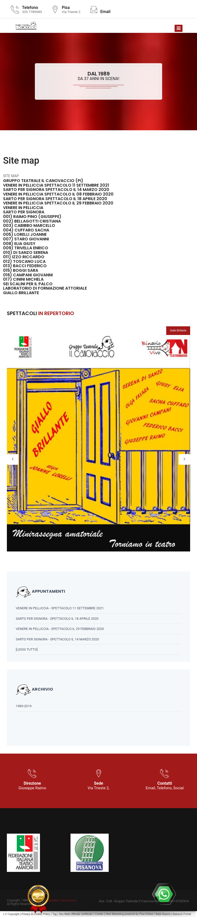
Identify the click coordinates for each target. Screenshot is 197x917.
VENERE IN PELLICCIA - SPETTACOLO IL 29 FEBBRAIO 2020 (60, 629)
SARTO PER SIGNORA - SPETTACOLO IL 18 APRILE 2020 (57, 619)
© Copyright (12, 913)
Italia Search (163, 913)
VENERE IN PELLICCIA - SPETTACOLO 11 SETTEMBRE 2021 (60, 608)
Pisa (142, 913)
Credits (99, 913)
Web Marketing (115, 913)
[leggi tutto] (27, 649)
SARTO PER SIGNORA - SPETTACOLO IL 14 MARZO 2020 (57, 639)
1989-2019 (24, 706)
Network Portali (182, 913)
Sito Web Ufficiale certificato (75, 913)
